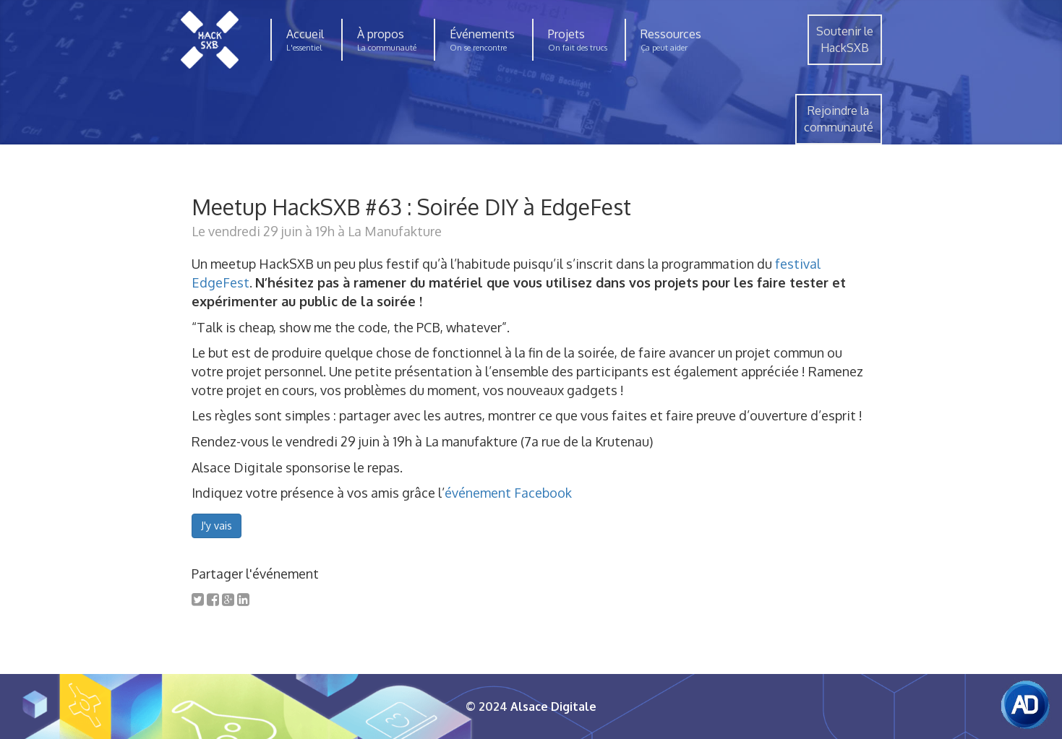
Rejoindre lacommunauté (838, 118)
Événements (482, 34)
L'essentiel (304, 48)
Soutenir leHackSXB (844, 39)
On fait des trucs (577, 48)
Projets (566, 34)
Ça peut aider (664, 48)
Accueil (305, 34)
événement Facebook (508, 493)
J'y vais (216, 525)
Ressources (671, 34)
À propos (380, 34)
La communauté (386, 48)
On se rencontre (478, 48)
